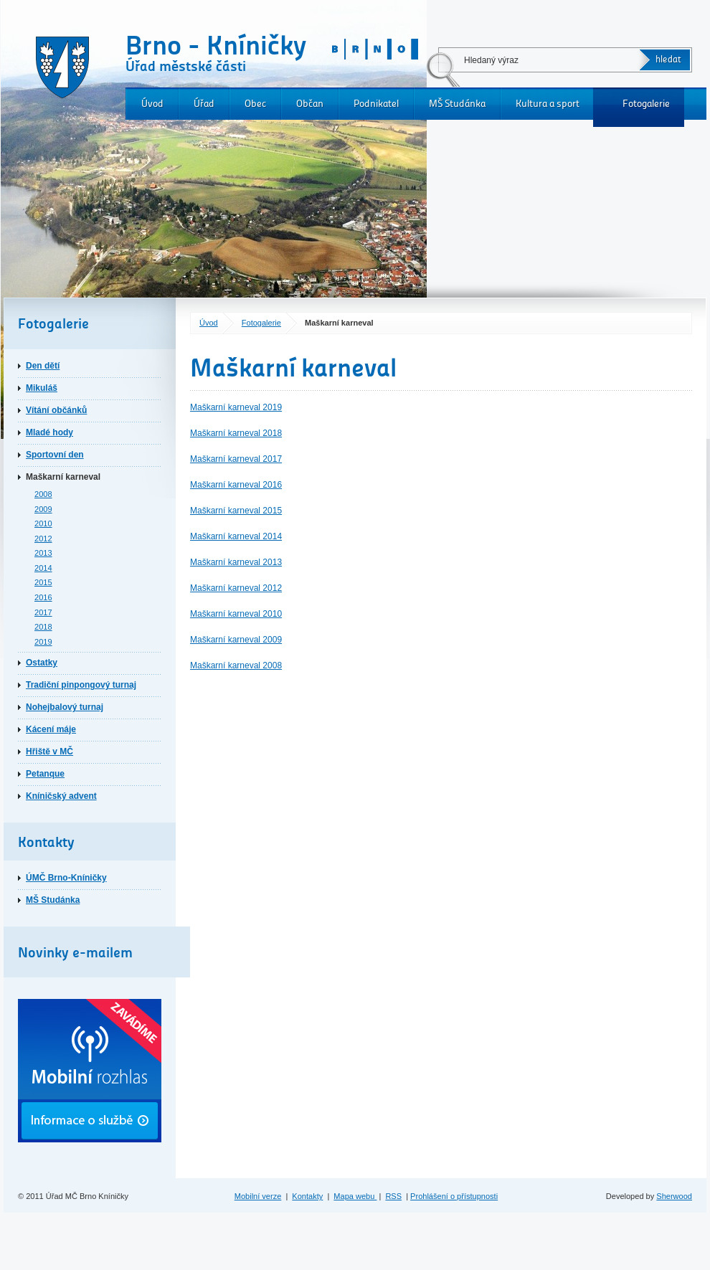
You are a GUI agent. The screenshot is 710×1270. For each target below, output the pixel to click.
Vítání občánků (56, 410)
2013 (43, 553)
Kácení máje (51, 729)
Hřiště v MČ (49, 752)
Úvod (152, 104)
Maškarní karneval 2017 (236, 459)
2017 (43, 612)
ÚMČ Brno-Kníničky (66, 878)
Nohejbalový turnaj (64, 707)
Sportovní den (55, 455)
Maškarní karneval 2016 (236, 485)
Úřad (204, 104)
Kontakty (307, 1196)
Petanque (45, 774)
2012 (43, 538)
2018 (43, 626)
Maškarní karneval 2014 (236, 536)
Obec (255, 104)
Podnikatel (376, 104)
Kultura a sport (547, 104)
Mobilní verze (258, 1196)
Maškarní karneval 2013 (236, 562)
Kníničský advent (61, 796)
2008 (43, 494)
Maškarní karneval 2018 (236, 433)
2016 (43, 597)
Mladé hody (49, 432)
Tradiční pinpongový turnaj (81, 685)
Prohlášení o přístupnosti (454, 1196)
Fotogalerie (646, 104)
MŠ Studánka (457, 104)
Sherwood (674, 1196)
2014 (43, 568)
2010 (43, 523)
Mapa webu (355, 1196)
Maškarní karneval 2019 (236, 407)
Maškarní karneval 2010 (236, 614)
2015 (43, 582)
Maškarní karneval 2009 (236, 640)
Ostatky (41, 663)
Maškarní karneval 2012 (236, 588)
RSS (393, 1196)
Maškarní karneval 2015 (236, 511)
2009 (43, 509)
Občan (309, 104)
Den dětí (43, 366)
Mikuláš (41, 388)
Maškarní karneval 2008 (236, 665)
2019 (43, 642)
